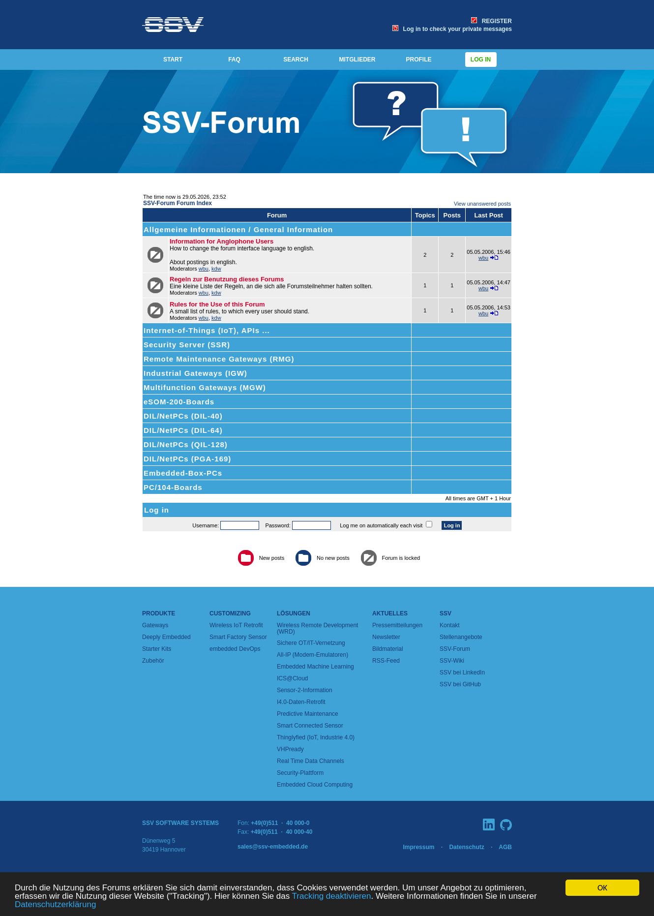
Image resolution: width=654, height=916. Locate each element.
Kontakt (450, 625)
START (172, 59)
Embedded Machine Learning (315, 666)
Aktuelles (390, 613)
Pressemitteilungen (397, 625)
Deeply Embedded (166, 637)
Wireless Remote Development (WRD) (317, 628)
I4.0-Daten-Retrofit (301, 702)
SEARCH (295, 59)
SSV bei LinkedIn (462, 672)
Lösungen (293, 613)
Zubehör (153, 660)
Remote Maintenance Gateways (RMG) (219, 359)
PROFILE (418, 59)
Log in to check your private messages (452, 29)
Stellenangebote (461, 637)
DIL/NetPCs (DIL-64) (183, 430)
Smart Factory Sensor (238, 637)
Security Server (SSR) (187, 344)
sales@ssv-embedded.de (273, 846)
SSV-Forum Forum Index (177, 203)
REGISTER (491, 21)
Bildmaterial (387, 648)
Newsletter (386, 637)
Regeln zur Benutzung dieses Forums (227, 279)
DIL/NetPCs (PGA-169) (187, 459)
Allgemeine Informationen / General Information (238, 229)
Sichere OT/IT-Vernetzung (311, 643)
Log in (481, 59)
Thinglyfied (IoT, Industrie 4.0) (316, 737)
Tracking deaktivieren (331, 896)
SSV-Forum (455, 648)
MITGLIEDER (357, 59)
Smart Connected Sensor (310, 725)
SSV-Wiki (452, 660)
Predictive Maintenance (307, 713)
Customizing (230, 613)
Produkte (158, 613)
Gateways (155, 625)
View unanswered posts (482, 204)
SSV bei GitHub (460, 684)
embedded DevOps (234, 648)
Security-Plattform (300, 772)
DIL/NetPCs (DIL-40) (183, 416)
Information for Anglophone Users (221, 241)
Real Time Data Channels (310, 761)
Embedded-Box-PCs (183, 473)
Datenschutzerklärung (55, 905)
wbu (203, 269)
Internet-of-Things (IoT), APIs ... (207, 330)
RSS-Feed (386, 660)
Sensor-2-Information (304, 690)
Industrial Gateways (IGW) (195, 373)
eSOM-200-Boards (179, 401)
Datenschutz (466, 847)
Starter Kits (156, 648)
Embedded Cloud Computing (315, 784)
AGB (505, 847)
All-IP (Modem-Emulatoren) (312, 654)
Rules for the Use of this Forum (217, 304)
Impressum (418, 847)
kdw (216, 269)
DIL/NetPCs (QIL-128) (186, 444)
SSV (445, 613)
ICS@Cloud (292, 678)
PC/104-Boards (173, 487)
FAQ (234, 59)
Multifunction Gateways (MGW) (205, 387)
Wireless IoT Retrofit (236, 625)
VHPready (290, 749)
